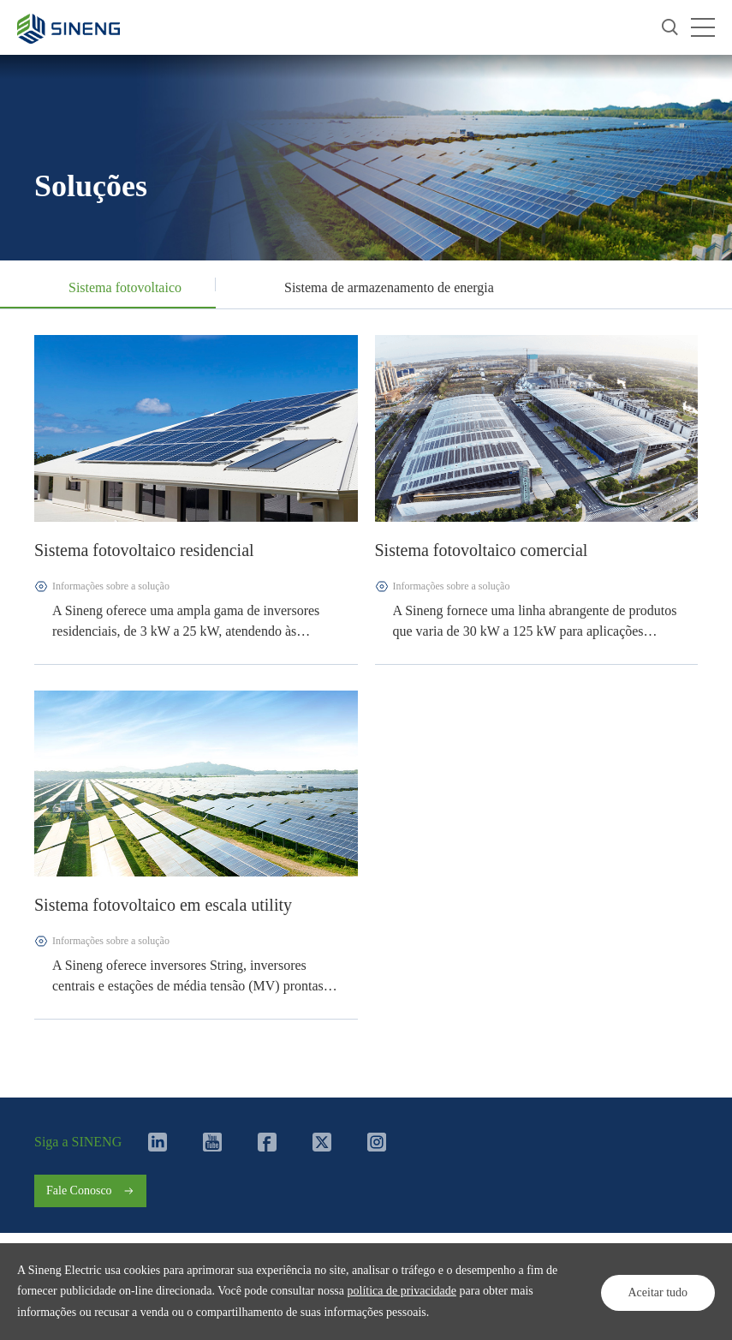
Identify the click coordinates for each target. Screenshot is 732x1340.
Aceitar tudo (655, 1290)
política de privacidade (402, 1290)
